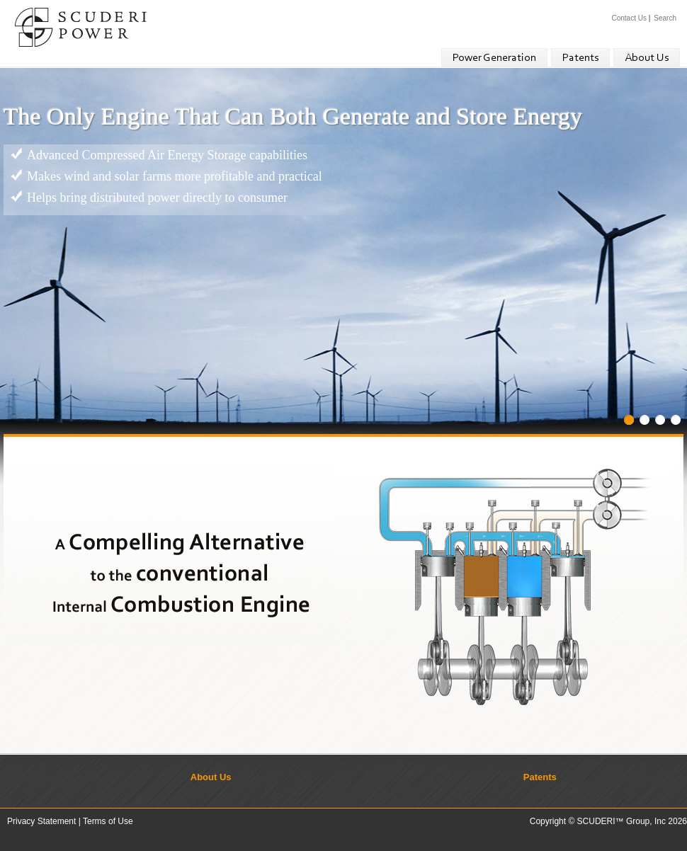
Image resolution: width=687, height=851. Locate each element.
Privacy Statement (41, 821)
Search (665, 18)
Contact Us (628, 18)
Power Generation (494, 58)
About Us (647, 58)
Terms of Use (108, 821)
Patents (580, 58)
